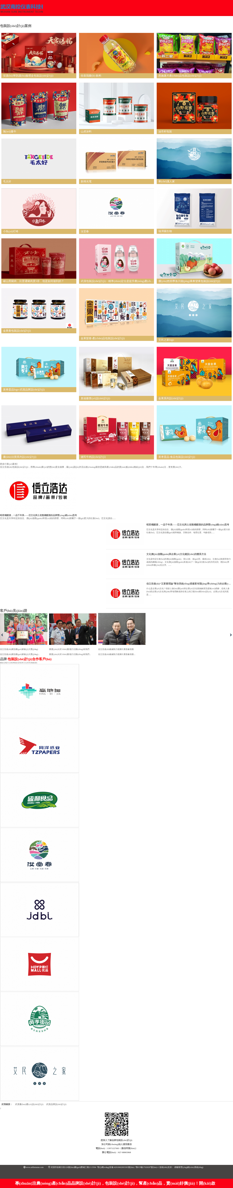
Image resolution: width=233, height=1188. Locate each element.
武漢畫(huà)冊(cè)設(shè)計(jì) (29, 1104)
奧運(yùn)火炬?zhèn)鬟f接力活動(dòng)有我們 (72, 635)
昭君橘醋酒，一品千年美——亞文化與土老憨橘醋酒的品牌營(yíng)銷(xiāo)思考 (38, 515)
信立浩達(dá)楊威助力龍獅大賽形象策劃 (122, 635)
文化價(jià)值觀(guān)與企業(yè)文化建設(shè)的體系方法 (176, 554)
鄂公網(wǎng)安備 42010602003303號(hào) (115, 1167)
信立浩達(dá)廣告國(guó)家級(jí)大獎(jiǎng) (23, 635)
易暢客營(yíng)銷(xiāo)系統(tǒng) (188, 1167)
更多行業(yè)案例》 (9, 464)
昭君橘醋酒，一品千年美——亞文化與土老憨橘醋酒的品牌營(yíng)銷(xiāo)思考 (187, 524)
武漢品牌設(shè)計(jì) (56, 1104)
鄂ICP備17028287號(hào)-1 (147, 1167)
